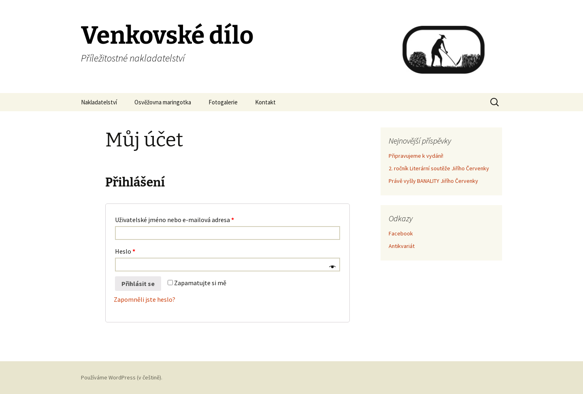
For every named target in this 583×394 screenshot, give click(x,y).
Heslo (125, 251)
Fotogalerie (223, 102)
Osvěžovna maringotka (162, 102)
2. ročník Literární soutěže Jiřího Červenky (439, 168)
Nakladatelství (99, 102)
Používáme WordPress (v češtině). (121, 377)
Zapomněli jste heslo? (144, 299)
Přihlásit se (138, 284)
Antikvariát (402, 246)
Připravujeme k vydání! (416, 155)
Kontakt (265, 102)
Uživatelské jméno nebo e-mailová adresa (174, 220)
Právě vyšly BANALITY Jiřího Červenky (433, 180)
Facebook (401, 233)
